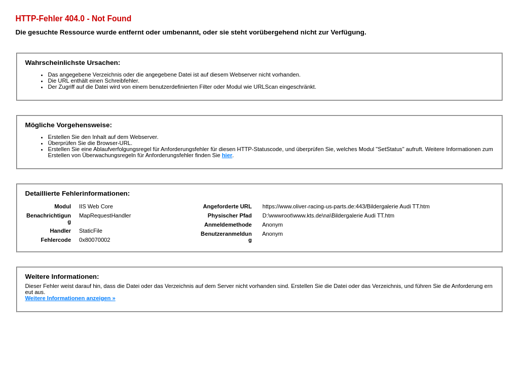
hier (227, 155)
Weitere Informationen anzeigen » (70, 298)
